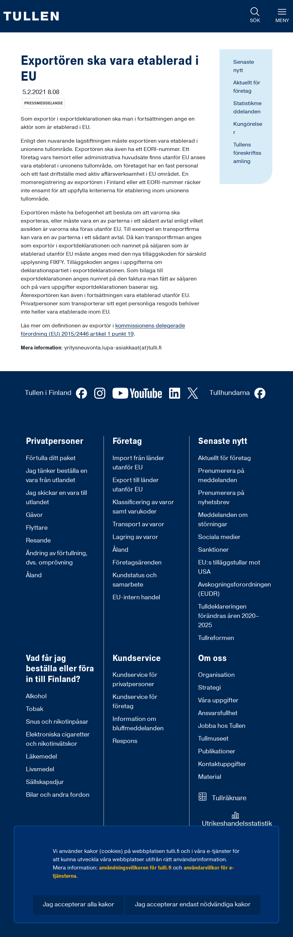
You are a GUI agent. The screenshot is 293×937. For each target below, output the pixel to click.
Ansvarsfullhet (217, 713)
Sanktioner (213, 550)
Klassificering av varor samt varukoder (143, 507)
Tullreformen (216, 638)
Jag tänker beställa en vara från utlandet (56, 476)
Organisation (216, 675)
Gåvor (34, 515)
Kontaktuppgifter (222, 764)
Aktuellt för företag (224, 458)
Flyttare (37, 527)
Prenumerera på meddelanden (221, 476)
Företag (127, 441)
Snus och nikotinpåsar (57, 721)
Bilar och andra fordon (57, 795)
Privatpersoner (54, 441)
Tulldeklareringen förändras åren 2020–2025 (228, 616)
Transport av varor (138, 524)
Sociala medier (219, 537)
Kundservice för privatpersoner (135, 680)
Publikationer (216, 751)
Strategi (209, 687)
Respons (125, 741)
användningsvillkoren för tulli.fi (135, 868)
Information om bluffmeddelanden (138, 724)
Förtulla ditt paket (51, 458)
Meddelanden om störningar (223, 520)
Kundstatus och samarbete (135, 580)
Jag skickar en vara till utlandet (56, 498)
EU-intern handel (136, 597)
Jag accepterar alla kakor (78, 904)
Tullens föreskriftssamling (247, 153)
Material (209, 777)
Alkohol (36, 696)
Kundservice (137, 658)
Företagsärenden (137, 562)
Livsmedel (40, 769)
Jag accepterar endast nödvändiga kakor (193, 904)
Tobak (34, 709)
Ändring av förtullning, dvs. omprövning (57, 558)
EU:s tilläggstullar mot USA (229, 567)
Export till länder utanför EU (136, 485)
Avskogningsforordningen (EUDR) (234, 589)
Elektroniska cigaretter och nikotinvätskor (58, 739)
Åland (34, 575)
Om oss (212, 658)
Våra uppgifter (218, 700)
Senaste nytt (222, 441)
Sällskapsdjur (45, 782)
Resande (38, 540)
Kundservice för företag (135, 702)
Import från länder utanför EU (138, 463)
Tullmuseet (213, 738)
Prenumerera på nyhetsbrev (221, 498)
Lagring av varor (135, 537)
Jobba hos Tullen (221, 726)
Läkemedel (41, 756)
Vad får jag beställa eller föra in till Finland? (60, 669)
